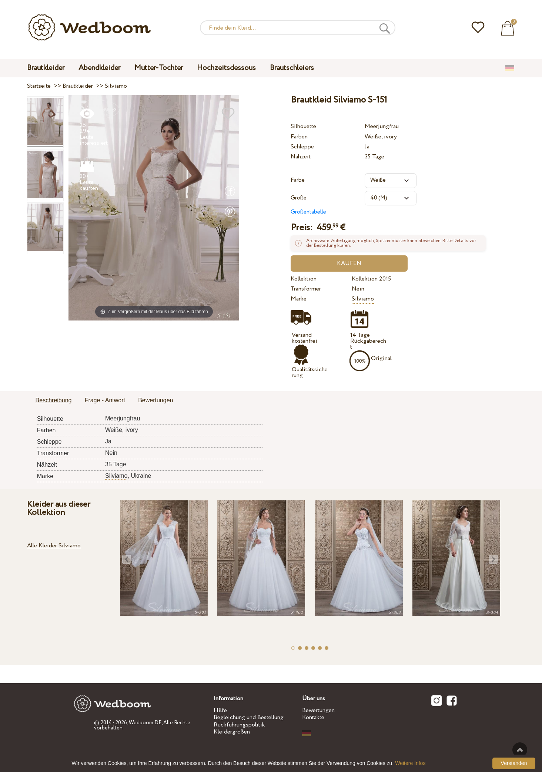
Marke (299, 298)
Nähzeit (301, 156)
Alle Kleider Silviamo (54, 545)
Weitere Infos (410, 763)
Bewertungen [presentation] (155, 400)
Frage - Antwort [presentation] (105, 400)
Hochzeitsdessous (226, 68)
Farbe (298, 180)
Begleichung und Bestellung (249, 717)
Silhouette (303, 126)
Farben (299, 136)
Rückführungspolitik (239, 725)
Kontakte (313, 717)
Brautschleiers (292, 68)
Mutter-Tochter (158, 68)
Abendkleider (99, 68)
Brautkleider (45, 68)
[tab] (54, 401)
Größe (299, 197)
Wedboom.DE (145, 722)
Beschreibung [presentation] (54, 400)
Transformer (306, 288)
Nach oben (519, 749)
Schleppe (302, 146)
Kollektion (304, 278)
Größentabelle (308, 212)
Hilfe (220, 710)
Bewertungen (318, 710)
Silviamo (363, 299)
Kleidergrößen (232, 732)
